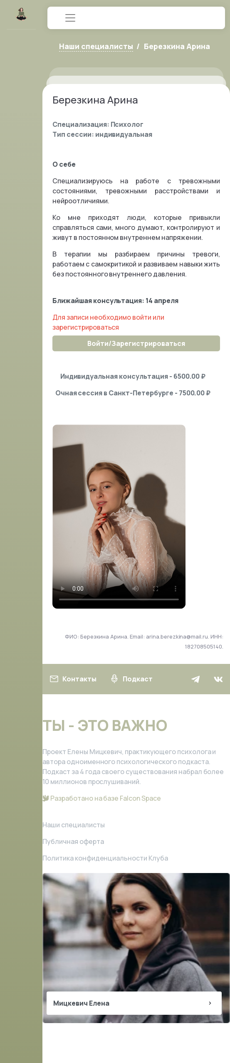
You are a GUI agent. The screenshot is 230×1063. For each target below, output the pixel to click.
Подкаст (131, 679)
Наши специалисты (73, 824)
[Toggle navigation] (70, 18)
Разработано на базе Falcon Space (101, 798)
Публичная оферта (73, 841)
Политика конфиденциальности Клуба (105, 858)
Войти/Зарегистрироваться (136, 343)
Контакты (72, 679)
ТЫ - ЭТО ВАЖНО (104, 725)
